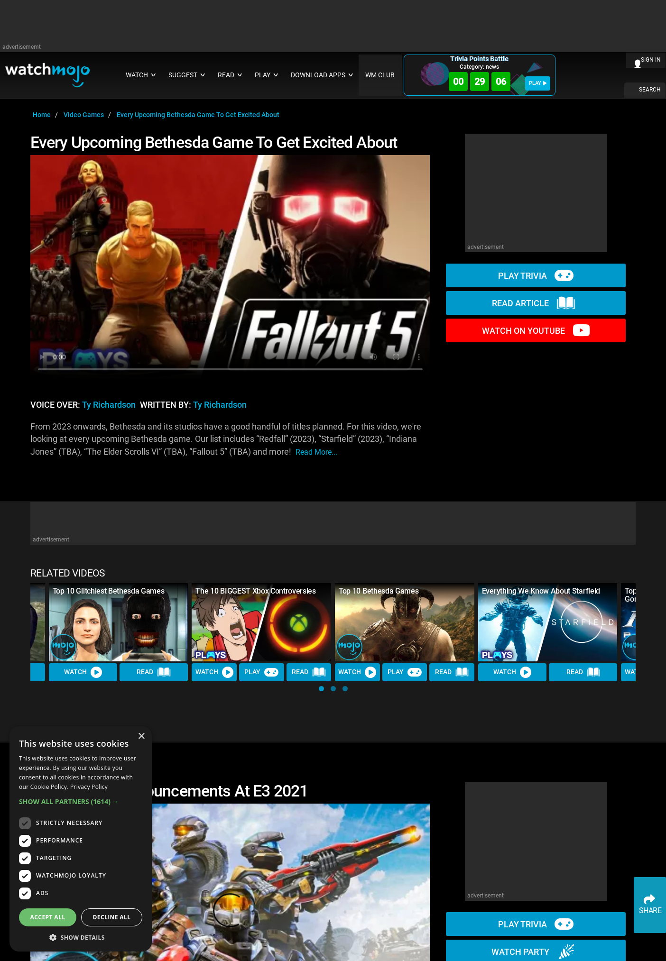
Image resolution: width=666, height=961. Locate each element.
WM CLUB (380, 75)
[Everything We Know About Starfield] (548, 622)
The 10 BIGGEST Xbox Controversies (255, 590)
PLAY (537, 83)
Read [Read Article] (154, 672)
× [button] (141, 736)
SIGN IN (651, 59)
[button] (321, 689)
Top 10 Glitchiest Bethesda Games (109, 590)
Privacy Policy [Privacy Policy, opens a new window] (89, 787)
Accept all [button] (47, 917)
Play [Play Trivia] (261, 672)
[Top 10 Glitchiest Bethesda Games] (118, 622)
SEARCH (650, 89)
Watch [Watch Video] (83, 672)
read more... (316, 452)
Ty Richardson (109, 405)
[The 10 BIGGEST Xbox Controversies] (261, 622)
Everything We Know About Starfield (541, 590)
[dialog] (80, 839)
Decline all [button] (112, 917)
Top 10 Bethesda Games (378, 590)
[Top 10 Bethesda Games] (404, 622)
